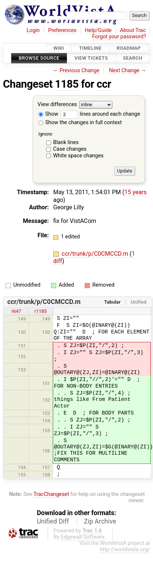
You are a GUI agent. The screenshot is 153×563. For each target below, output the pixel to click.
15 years (135, 192)
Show (48, 114)
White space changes (78, 156)
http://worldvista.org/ (125, 549)
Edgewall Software (83, 537)
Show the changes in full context (80, 122)
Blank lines (66, 142)
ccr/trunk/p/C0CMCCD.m (96, 253)
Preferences (62, 30)
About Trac (133, 30)
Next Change (124, 70)
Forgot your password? (119, 37)
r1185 (40, 311)
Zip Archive (100, 521)
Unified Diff (53, 521)
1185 (67, 84)
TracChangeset (51, 494)
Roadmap (129, 48)
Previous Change (79, 70)
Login (33, 30)
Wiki (58, 48)
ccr (103, 84)
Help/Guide (98, 30)
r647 (16, 311)
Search (132, 58)
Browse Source (39, 58)
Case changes (69, 149)
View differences (57, 104)
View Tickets (91, 58)
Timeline (90, 48)
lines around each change (100, 114)
